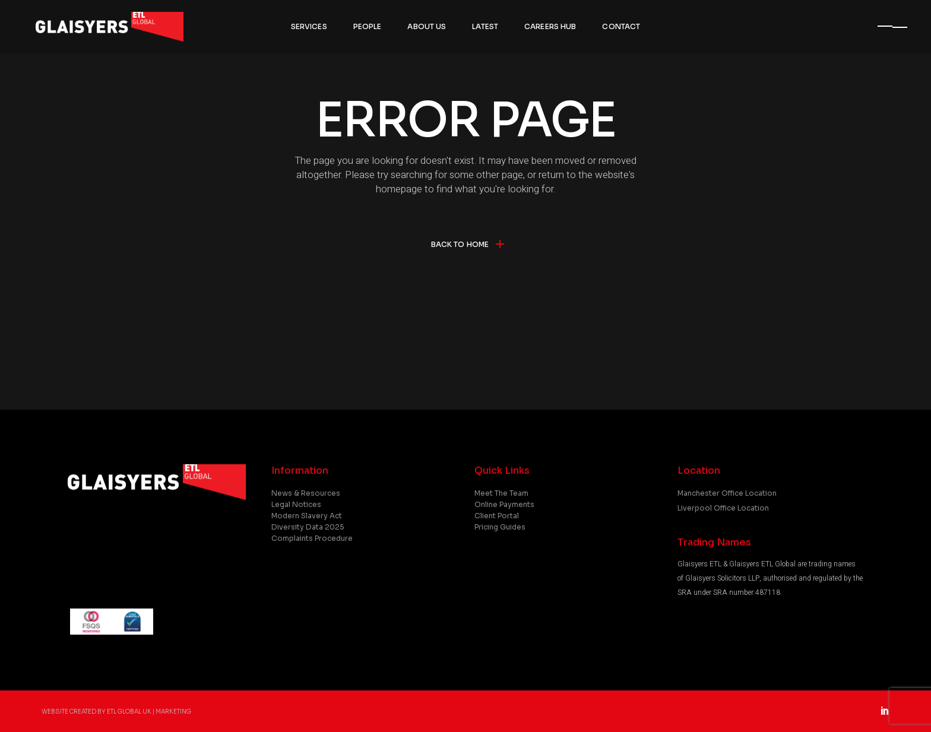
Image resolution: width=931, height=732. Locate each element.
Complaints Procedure (312, 538)
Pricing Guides (499, 526)
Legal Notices (296, 504)
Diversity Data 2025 (307, 526)
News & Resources (305, 493)
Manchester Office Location (727, 493)
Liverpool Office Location (723, 507)
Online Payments (504, 504)
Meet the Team (501, 493)
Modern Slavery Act (306, 515)
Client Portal (496, 515)
